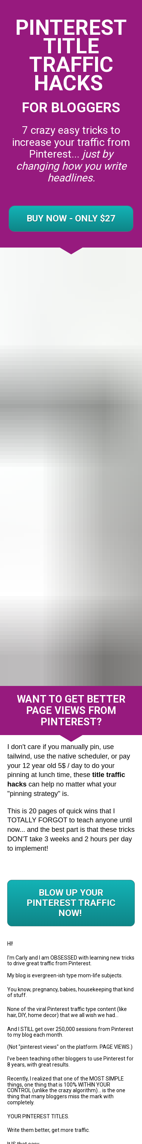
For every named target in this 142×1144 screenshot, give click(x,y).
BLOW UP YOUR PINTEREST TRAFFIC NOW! (71, 823)
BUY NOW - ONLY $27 (71, 218)
